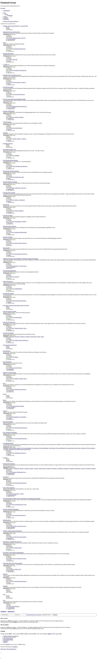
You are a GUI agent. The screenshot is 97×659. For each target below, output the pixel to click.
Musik (4, 400)
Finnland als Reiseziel (8, 143)
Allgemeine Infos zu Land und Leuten (11, 32)
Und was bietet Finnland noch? (10, 345)
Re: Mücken (15, 357)
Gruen (9, 140)
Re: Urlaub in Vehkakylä (18, 210)
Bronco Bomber (11, 267)
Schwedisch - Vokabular (68, 468)
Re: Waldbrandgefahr (17, 288)
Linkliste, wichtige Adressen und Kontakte (12, 530)
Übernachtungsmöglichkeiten (9, 270)
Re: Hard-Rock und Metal (18, 406)
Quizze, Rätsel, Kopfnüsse (9, 487)
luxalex (9, 167)
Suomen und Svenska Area (9, 463)
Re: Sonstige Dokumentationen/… (20, 438)
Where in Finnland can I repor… (20, 558)
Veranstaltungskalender (8, 443)
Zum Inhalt (3, 8)
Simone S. (10, 212)
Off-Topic (5, 574)
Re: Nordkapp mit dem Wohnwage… (21, 340)
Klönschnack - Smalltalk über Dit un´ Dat (12, 541)
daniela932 (10, 538)
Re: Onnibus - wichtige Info (19, 200)
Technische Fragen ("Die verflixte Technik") (12, 563)
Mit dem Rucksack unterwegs (9, 226)
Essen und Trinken (7, 361)
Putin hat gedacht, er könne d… (19, 82)
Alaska (42, 336)
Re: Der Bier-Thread (17, 367)
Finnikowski (10, 189)
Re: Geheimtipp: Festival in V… (20, 453)
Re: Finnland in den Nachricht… (20, 70)
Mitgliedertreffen (7, 520)
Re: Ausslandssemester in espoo (19, 504)
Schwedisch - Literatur (79, 468)
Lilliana (9, 129)
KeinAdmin (10, 570)
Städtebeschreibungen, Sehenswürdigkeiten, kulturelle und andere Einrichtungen (20, 258)
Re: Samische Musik (17, 317)
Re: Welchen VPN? (17, 569)
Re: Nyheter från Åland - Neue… (20, 328)
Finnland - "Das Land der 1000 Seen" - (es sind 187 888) (15, 26)
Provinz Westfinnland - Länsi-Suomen (30, 448)
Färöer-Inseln (33, 336)
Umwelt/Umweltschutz (8, 87)
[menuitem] (4, 13)
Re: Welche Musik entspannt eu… (20, 581)
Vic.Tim (9, 559)
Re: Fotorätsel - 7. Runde (18, 493)
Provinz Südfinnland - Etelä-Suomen (47, 448)
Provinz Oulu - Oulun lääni (80, 448)
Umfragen (5, 132)
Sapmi (14, 34)
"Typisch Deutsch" (7, 122)
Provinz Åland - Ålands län (15, 448)
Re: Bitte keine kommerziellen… (20, 537)
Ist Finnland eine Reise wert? (9, 149)
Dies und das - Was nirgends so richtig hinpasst (13, 552)
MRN (9, 454)
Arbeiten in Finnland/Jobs (8, 111)
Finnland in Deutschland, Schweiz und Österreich (19, 449)
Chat (4, 594)
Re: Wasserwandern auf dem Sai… (20, 254)
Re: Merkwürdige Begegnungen (19, 483)
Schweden (11, 336)
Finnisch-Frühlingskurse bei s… (20, 472)
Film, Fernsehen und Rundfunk (10, 432)
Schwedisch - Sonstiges (90, 468)
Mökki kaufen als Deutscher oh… (20, 106)
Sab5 (9, 516)
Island (38, 336)
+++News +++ (6, 64)
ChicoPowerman (11, 39)
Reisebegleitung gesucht (8, 293)
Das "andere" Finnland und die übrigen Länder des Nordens (16, 305)
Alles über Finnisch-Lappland (9, 311)
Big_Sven (10, 222)
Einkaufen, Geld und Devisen (9, 372)
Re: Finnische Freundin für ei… (19, 515)
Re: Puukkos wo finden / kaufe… (20, 378)
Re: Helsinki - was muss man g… (20, 266)
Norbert (49, 633)
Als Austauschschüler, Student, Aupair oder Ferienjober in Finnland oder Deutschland (21, 498)
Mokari (9, 302)
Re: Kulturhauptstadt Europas (19, 48)
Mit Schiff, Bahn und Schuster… (20, 300)
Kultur (4, 42)
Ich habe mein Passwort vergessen (33, 614)
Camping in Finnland (7, 215)
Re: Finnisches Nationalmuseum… (20, 427)
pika (9, 505)
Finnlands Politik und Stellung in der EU (12, 75)
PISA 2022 (15, 59)
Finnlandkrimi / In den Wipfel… (20, 417)
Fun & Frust (5, 476)
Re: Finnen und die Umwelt (19, 94)
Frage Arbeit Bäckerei (17, 128)
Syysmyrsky (10, 390)
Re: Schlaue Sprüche (17, 547)
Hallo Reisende (16, 606)
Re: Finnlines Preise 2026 (18, 177)
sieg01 (9, 60)
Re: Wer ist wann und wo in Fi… (20, 526)
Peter (11, 34)
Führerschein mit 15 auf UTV (19, 38)
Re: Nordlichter (16, 155)
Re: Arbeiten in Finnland (18, 117)
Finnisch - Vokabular (24, 468)
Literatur (5, 410)
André (9, 341)
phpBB (7, 644)
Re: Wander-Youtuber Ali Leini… (20, 243)
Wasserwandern (6, 247)
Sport (4, 383)
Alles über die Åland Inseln (9, 322)
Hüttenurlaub (6, 204)
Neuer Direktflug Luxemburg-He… (20, 166)
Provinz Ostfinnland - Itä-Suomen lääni (64, 448)
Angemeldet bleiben (47, 614)
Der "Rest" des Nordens (8, 333)
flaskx (9, 83)
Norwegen (16, 336)
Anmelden (3, 611)
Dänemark (22, 336)
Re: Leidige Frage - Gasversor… (20, 188)
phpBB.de (15, 646)
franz (9, 233)
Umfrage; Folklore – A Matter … (20, 138)
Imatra (9, 201)
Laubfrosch (10, 118)
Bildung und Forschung (8, 53)
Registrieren (11, 611)
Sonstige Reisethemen (8, 281)
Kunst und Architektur (8, 421)
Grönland (27, 336)
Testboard (5, 586)
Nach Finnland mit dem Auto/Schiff (11, 171)
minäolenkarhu (11, 473)
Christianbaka (11, 607)
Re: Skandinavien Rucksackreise (20, 232)
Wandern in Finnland (7, 237)
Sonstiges (5, 457)
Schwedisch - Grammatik (57, 468)
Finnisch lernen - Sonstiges (45, 468)
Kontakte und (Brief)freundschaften (11, 509)
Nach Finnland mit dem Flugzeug (10, 160)
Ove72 (9, 244)
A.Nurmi (10, 418)
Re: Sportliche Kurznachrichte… (20, 389)
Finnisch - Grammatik (14, 468)
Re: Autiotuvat (16, 276)
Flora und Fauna (6, 351)
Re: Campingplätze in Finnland (19, 221)
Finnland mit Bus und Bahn (9, 192)
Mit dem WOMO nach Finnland (10, 181)
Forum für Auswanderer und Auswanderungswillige (14, 99)
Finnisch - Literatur (33, 468)
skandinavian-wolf (12, 495)
